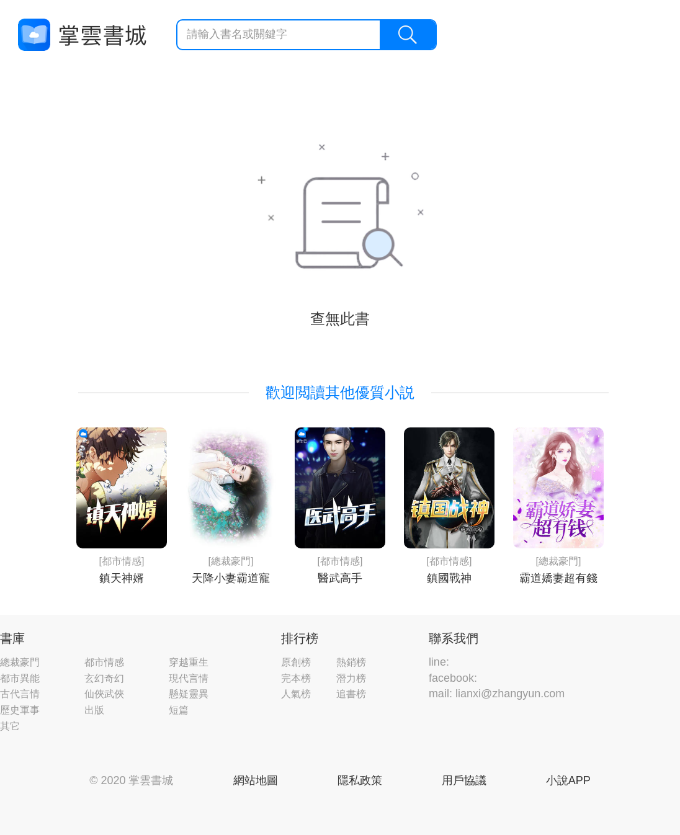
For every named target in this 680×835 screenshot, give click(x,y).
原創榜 (296, 662)
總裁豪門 (20, 662)
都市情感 (104, 662)
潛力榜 (351, 678)
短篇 (179, 710)
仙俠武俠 (104, 694)
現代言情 (188, 678)
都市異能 (20, 678)
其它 (10, 726)
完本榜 (296, 678)
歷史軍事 (20, 710)
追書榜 (351, 694)
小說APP (568, 780)
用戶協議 (464, 780)
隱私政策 (360, 780)
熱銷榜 (351, 662)
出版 (94, 710)
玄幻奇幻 (104, 678)
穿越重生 (188, 662)
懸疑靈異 (188, 694)
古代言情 (20, 694)
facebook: (453, 678)
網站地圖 (255, 780)
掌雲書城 (81, 35)
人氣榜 (296, 694)
